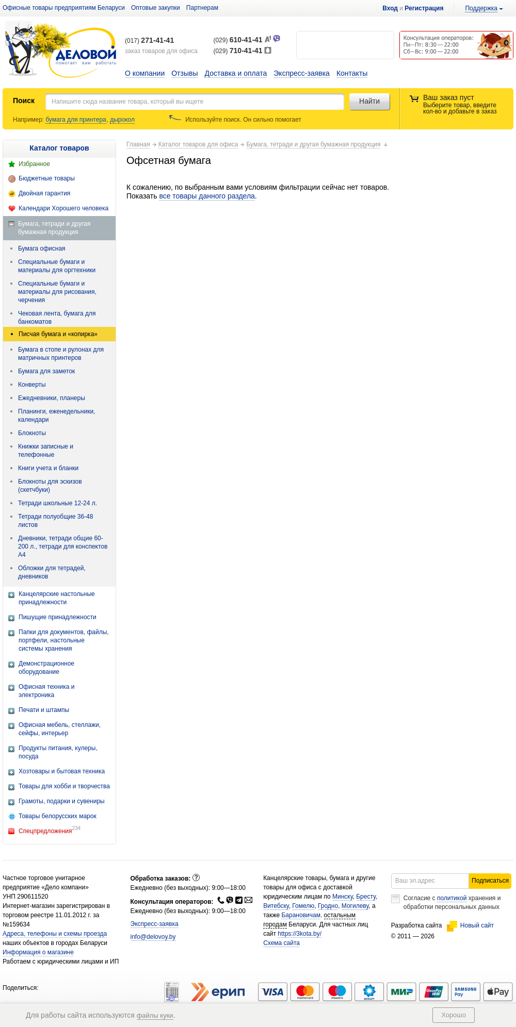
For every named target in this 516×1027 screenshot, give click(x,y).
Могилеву (355, 905)
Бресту (366, 896)
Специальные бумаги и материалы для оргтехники (56, 266)
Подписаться (490, 880)
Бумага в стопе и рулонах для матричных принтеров (61, 353)
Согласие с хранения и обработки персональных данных (452, 902)
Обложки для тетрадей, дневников (52, 572)
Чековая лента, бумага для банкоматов (57, 317)
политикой (452, 898)
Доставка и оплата (236, 73)
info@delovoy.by (153, 936)
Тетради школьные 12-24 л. (57, 503)
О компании (145, 73)
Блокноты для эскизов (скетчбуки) (50, 485)
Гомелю (303, 905)
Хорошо (453, 1015)
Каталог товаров (59, 148)
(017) (149, 40)
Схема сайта (281, 943)
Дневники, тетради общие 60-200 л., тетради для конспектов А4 (62, 546)
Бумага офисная (42, 248)
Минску (342, 896)
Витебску (276, 905)
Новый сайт (470, 925)
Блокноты (32, 433)
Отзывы (184, 73)
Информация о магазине (38, 952)
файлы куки (155, 1015)
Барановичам (300, 915)
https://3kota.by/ (299, 933)
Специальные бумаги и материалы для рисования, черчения (57, 292)
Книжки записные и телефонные (45, 450)
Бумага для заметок (46, 371)
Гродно (328, 905)
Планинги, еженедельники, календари (56, 415)
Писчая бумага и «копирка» (58, 334)
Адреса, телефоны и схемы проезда (55, 933)
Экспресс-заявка (301, 73)
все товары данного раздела (206, 196)
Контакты (351, 73)
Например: (29, 119)
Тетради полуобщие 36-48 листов (55, 520)
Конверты (32, 384)
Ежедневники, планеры (51, 398)
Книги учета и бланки (48, 468)
